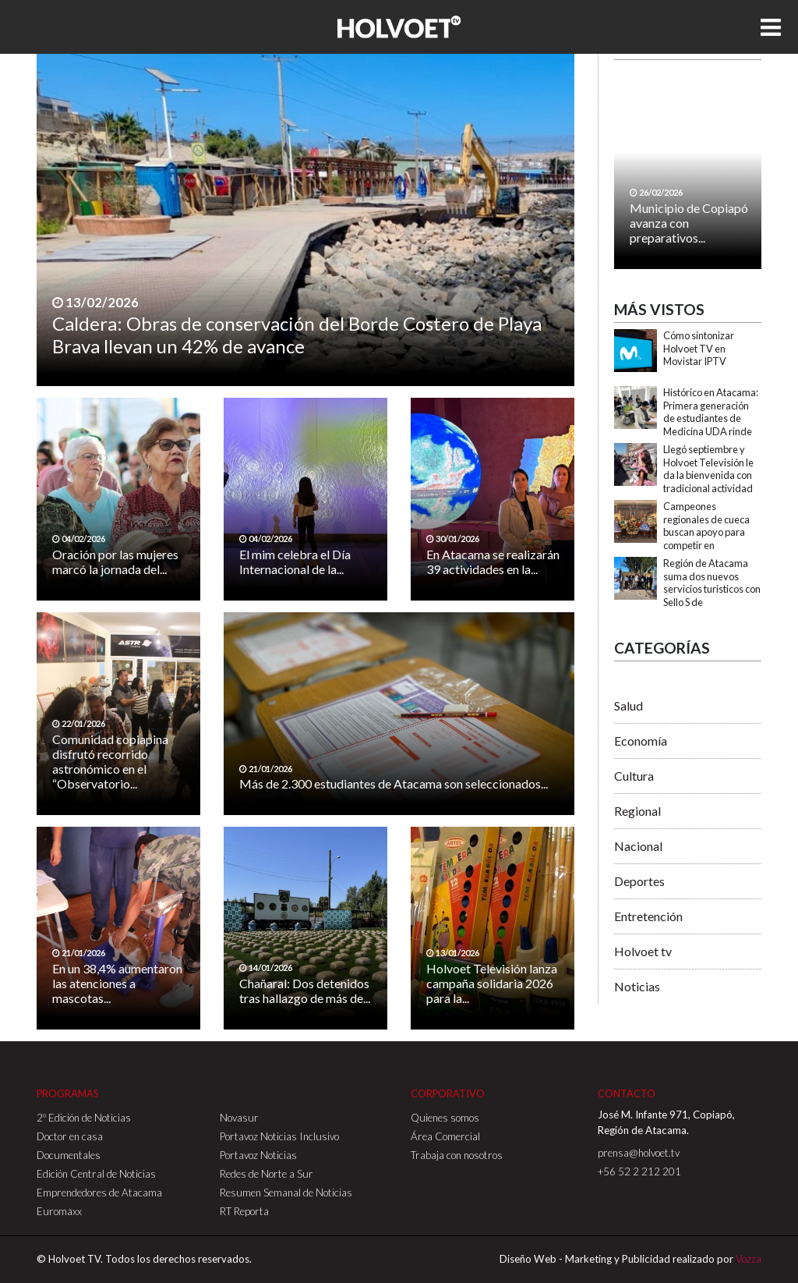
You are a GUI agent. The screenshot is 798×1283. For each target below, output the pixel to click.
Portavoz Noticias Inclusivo (279, 1136)
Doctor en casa (70, 1136)
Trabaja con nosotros (457, 1155)
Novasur (239, 1117)
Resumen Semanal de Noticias (286, 1192)
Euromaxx (59, 1211)
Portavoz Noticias (258, 1155)
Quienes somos (445, 1117)
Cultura (634, 775)
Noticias (637, 986)
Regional (637, 810)
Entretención (648, 916)
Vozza (748, 1259)
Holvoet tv (643, 951)
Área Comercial (445, 1136)
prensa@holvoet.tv (639, 1153)
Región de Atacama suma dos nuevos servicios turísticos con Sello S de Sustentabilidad (712, 589)
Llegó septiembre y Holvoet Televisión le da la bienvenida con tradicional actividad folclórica (708, 475)
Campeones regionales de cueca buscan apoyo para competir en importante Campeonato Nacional (711, 538)
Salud (628, 705)
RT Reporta (244, 1211)
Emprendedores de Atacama (99, 1192)
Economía (640, 740)
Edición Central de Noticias (96, 1174)
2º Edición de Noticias (84, 1117)
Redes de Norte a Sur (266, 1174)
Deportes (639, 881)
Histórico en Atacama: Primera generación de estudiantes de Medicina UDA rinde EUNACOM (710, 418)
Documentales (69, 1155)
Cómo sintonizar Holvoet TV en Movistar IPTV (698, 348)
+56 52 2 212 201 (639, 1171)
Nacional (638, 845)
